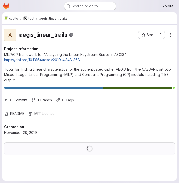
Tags (65, 100)
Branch (42, 100)
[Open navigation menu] (15, 6)
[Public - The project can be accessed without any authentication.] (71, 35)
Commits (16, 100)
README (14, 113)
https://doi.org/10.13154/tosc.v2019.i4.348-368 (42, 60)
